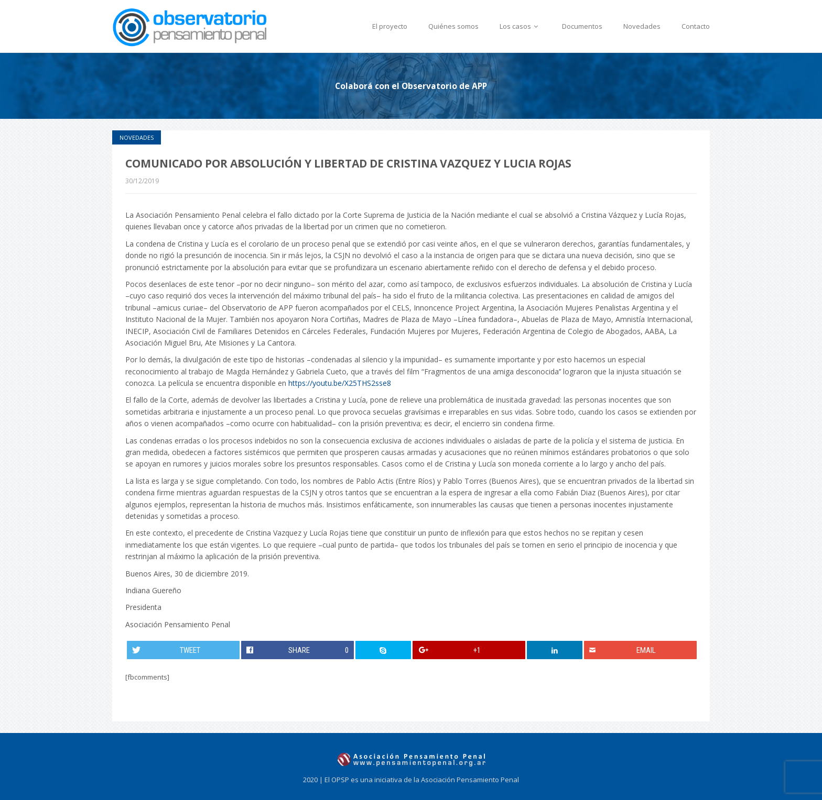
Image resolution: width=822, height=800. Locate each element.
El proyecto (389, 26)
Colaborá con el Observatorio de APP (411, 86)
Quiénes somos (453, 26)
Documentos (582, 26)
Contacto (696, 26)
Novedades (642, 26)
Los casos (520, 26)
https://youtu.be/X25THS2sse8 (339, 383)
